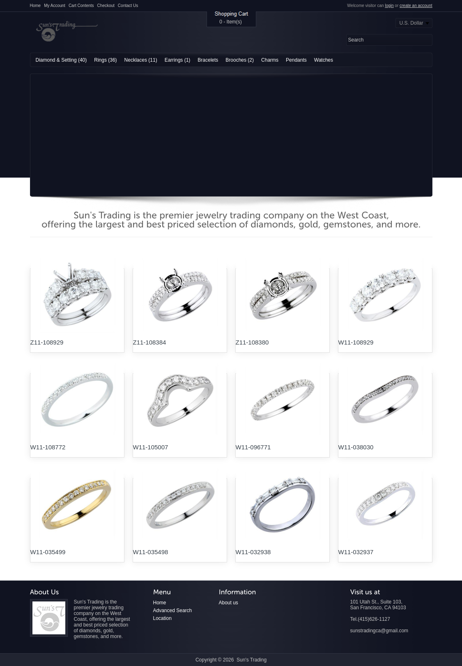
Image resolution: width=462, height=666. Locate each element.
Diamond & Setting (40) (61, 60)
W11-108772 (48, 447)
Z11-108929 (47, 342)
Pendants (296, 60)
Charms (269, 60)
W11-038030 (356, 447)
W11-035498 (150, 551)
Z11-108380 (252, 342)
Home (35, 5)
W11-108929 (356, 342)
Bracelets (208, 60)
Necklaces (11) (140, 60)
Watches (323, 60)
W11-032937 (356, 551)
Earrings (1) (178, 60)
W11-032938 (253, 551)
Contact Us (128, 5)
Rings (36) (105, 60)
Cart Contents (81, 5)
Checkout (106, 5)
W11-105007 (150, 447)
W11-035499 (48, 551)
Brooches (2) (239, 60)
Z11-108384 (149, 342)
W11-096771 (253, 447)
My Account (54, 5)
